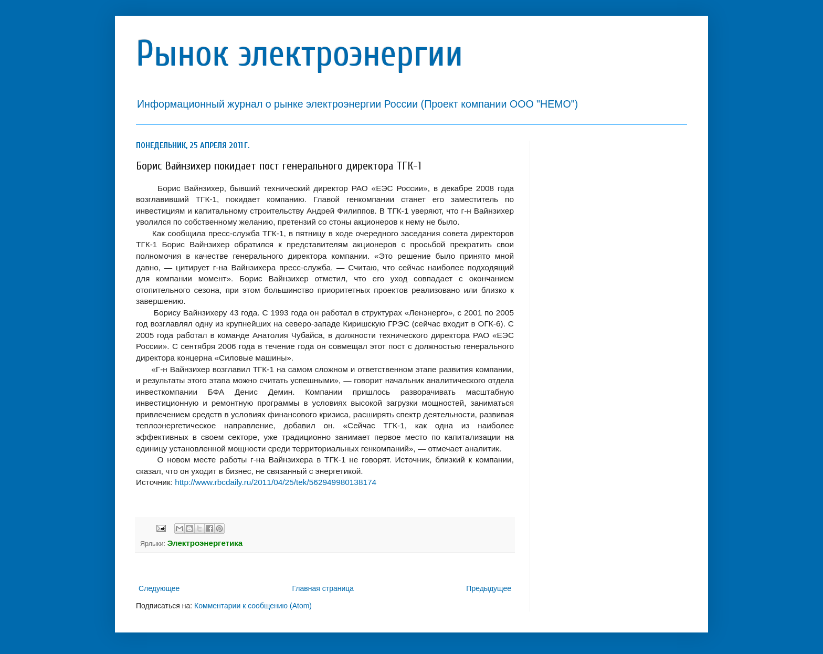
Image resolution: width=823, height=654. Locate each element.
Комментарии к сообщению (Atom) (253, 606)
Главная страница (323, 588)
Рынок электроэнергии (299, 54)
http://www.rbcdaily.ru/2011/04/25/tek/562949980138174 (275, 482)
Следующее (159, 588)
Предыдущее (488, 588)
